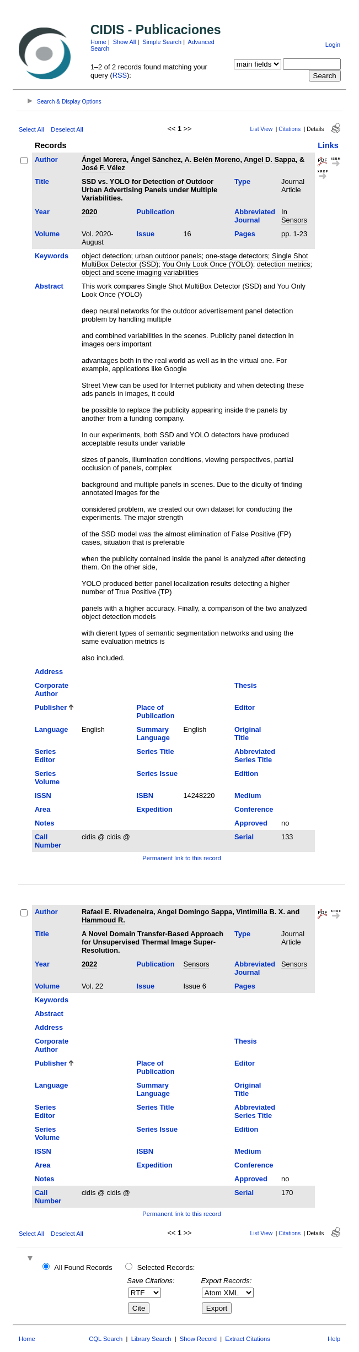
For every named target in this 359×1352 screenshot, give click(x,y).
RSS (119, 75)
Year (42, 212)
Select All (31, 129)
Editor (244, 707)
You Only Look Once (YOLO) (207, 264)
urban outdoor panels (168, 256)
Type (242, 181)
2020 (89, 212)
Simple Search (161, 42)
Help (334, 1338)
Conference (253, 809)
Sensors (196, 964)
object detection (106, 256)
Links (328, 145)
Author (46, 159)
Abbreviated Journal (254, 216)
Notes (45, 823)
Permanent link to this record (181, 858)
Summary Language (152, 733)
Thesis (245, 685)
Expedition (154, 809)
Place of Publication (155, 711)
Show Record (198, 1338)
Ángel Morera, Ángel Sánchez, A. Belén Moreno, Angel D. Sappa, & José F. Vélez (193, 163)
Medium (247, 795)
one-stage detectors (237, 256)
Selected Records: (166, 1267)
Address (49, 671)
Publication (155, 212)
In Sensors (294, 216)
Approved (250, 823)
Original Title (247, 733)
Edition (246, 773)
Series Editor (45, 755)
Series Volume (47, 777)
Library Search (151, 1338)
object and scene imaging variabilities (140, 272)
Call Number (48, 841)
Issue (145, 234)
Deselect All (67, 129)
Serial (244, 837)
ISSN (43, 795)
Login (332, 44)
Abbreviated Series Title (254, 755)
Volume (47, 234)
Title (42, 181)
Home (98, 42)
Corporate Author (51, 689)
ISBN (144, 795)
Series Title (155, 751)
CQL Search (105, 1338)
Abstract (49, 286)
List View (261, 129)
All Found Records (83, 1267)
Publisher (51, 707)
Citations (289, 129)
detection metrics (283, 264)
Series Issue (157, 773)
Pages (244, 234)
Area (42, 809)
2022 (89, 964)
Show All (124, 42)
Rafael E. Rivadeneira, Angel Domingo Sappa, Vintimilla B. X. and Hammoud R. (190, 916)
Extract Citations (247, 1338)
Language (51, 729)
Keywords (51, 256)
